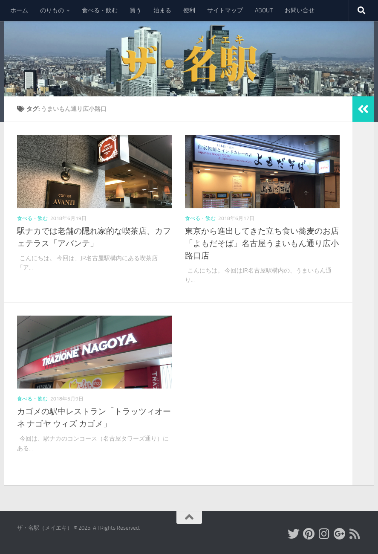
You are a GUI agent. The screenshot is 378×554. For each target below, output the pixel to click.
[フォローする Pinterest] (309, 534)
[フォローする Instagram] (324, 534)
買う (135, 10)
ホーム (19, 10)
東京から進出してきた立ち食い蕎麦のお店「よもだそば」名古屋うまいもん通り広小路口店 (262, 243)
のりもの (52, 10)
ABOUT (264, 10)
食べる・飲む (100, 10)
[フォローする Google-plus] (340, 534)
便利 (189, 10)
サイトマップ (225, 10)
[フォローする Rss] (355, 534)
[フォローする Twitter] (294, 534)
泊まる (162, 10)
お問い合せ (300, 10)
